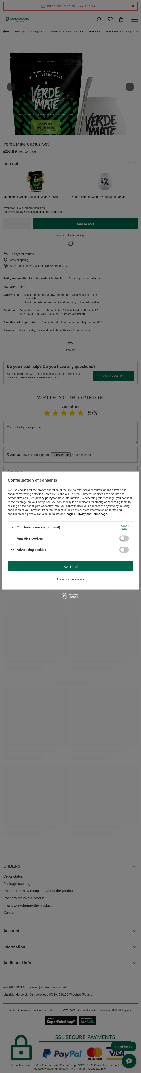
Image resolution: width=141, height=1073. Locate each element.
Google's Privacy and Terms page (85, 514)
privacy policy (44, 498)
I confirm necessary (70, 579)
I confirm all (71, 566)
